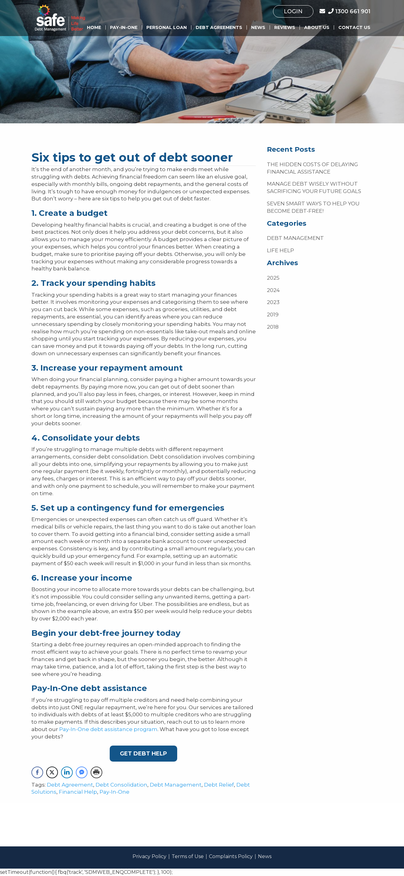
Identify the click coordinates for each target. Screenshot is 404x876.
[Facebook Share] (37, 772)
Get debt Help (143, 753)
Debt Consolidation (121, 785)
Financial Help (78, 792)
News (258, 27)
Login (293, 11)
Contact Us (354, 27)
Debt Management (176, 785)
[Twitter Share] (52, 772)
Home (94, 27)
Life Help (280, 250)
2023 (273, 302)
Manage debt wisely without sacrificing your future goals (314, 187)
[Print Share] (96, 772)
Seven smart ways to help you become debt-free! (313, 207)
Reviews (284, 27)
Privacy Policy (149, 856)
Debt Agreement (70, 785)
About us (316, 27)
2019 (273, 314)
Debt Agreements (219, 27)
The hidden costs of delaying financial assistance (312, 168)
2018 (273, 327)
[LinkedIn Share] (67, 772)
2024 (273, 290)
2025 (273, 278)
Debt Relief (219, 785)
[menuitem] (293, 11)
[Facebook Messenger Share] (82, 772)
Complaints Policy (231, 856)
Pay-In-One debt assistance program (108, 729)
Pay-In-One (123, 27)
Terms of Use (188, 856)
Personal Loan (166, 27)
